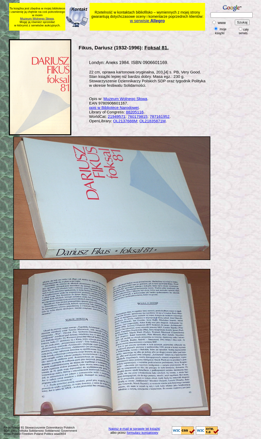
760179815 (138, 116)
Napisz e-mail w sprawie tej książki (134, 429)
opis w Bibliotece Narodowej (114, 107)
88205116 (135, 112)
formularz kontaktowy (142, 433)
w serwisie (147, 21)
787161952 (160, 116)
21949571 (116, 116)
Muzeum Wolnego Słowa (37, 18)
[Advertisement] (110, 34)
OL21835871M (153, 121)
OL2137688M (125, 121)
